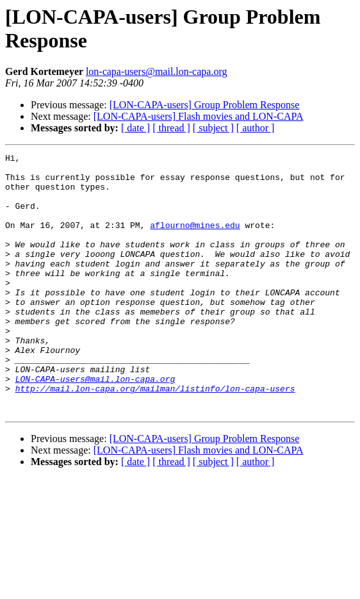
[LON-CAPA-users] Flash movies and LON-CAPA (199, 116)
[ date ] (135, 127)
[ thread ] (171, 127)
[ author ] (255, 127)
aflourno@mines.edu (195, 240)
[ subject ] (213, 127)
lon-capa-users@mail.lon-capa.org (156, 71)
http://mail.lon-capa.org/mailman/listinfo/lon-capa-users (155, 436)
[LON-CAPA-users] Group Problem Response (205, 104)
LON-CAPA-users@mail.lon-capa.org (95, 425)
